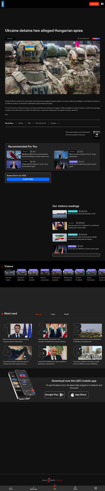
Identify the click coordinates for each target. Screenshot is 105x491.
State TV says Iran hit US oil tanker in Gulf (81, 213)
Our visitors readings (65, 206)
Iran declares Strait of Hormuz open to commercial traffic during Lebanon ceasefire (16, 363)
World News (25, 151)
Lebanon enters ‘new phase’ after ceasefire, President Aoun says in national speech (52, 341)
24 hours (38, 314)
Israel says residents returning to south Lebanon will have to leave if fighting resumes (86, 363)
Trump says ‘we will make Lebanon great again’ (82, 165)
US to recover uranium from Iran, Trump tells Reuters (82, 155)
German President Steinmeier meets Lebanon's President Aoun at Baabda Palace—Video (79, 279)
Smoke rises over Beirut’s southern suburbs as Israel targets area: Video (68, 279)
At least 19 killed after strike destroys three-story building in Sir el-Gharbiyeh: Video (21, 279)
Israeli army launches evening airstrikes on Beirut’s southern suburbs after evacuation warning (56, 279)
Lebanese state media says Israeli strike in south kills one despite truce (87, 340)
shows (75, 488)
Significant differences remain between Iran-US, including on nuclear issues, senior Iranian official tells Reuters (36, 156)
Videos (8, 266)
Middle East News (73, 211)
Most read (10, 313)
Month (66, 314)
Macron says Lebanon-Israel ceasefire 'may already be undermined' (16, 340)
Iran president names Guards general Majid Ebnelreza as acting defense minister (82, 238)
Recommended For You (22, 146)
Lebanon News (73, 161)
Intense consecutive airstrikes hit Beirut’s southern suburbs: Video (45, 279)
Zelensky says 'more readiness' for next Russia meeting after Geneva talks (83, 226)
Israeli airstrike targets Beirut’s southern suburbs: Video (32, 279)
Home (11, 488)
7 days (53, 314)
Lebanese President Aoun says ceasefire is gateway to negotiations (52, 363)
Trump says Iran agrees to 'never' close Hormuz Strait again (35, 165)
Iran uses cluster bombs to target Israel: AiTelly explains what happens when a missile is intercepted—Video (10, 279)
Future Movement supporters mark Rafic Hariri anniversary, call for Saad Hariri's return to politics (91, 279)
